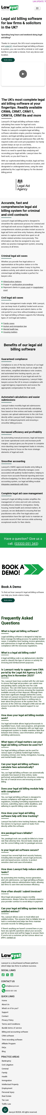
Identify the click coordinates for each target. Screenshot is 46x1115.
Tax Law (5, 1100)
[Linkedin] (12, 975)
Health (4, 1076)
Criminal (5, 1069)
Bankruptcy (6, 1061)
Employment (7, 1088)
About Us (5, 1004)
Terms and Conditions (11, 1024)
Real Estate (6, 1096)
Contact (5, 1016)
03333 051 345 (26, 544)
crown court (25, 287)
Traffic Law (6, 1104)
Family (4, 1073)
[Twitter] (7, 975)
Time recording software (12, 1040)
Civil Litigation (7, 1065)
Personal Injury (8, 1092)
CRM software (8, 1036)
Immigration (7, 1080)
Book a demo (8, 60)
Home (4, 1000)
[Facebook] (3, 975)
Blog (4, 1051)
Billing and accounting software (15, 1032)
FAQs (4, 1047)
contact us (11, 937)
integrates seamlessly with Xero (14, 484)
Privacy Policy (7, 1020)
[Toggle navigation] (37, 8)
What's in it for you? (10, 1008)
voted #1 (8, 46)
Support (5, 1012)
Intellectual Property (10, 1084)
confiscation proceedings (22, 284)
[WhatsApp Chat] (5, 1110)
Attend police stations (12, 282)
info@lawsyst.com (10, 986)
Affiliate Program (9, 1043)
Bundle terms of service (12, 1028)
